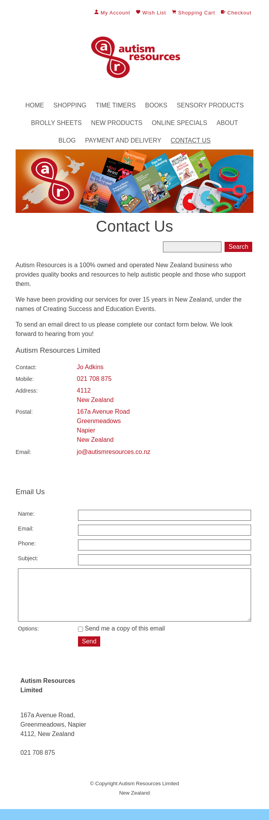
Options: (28, 639)
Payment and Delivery (123, 140)
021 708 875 (94, 378)
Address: (27, 391)
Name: (26, 514)
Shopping (69, 105)
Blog (67, 140)
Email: (23, 452)
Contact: (26, 367)
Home (34, 105)
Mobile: (25, 379)
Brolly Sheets (56, 123)
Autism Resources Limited (149, 794)
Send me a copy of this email (121, 639)
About (227, 123)
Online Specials (179, 123)
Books (156, 105)
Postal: (24, 412)
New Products (117, 123)
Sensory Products (210, 105)
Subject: (28, 558)
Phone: (27, 543)
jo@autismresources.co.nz (113, 451)
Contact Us (191, 140)
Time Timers (116, 105)
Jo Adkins (90, 367)
